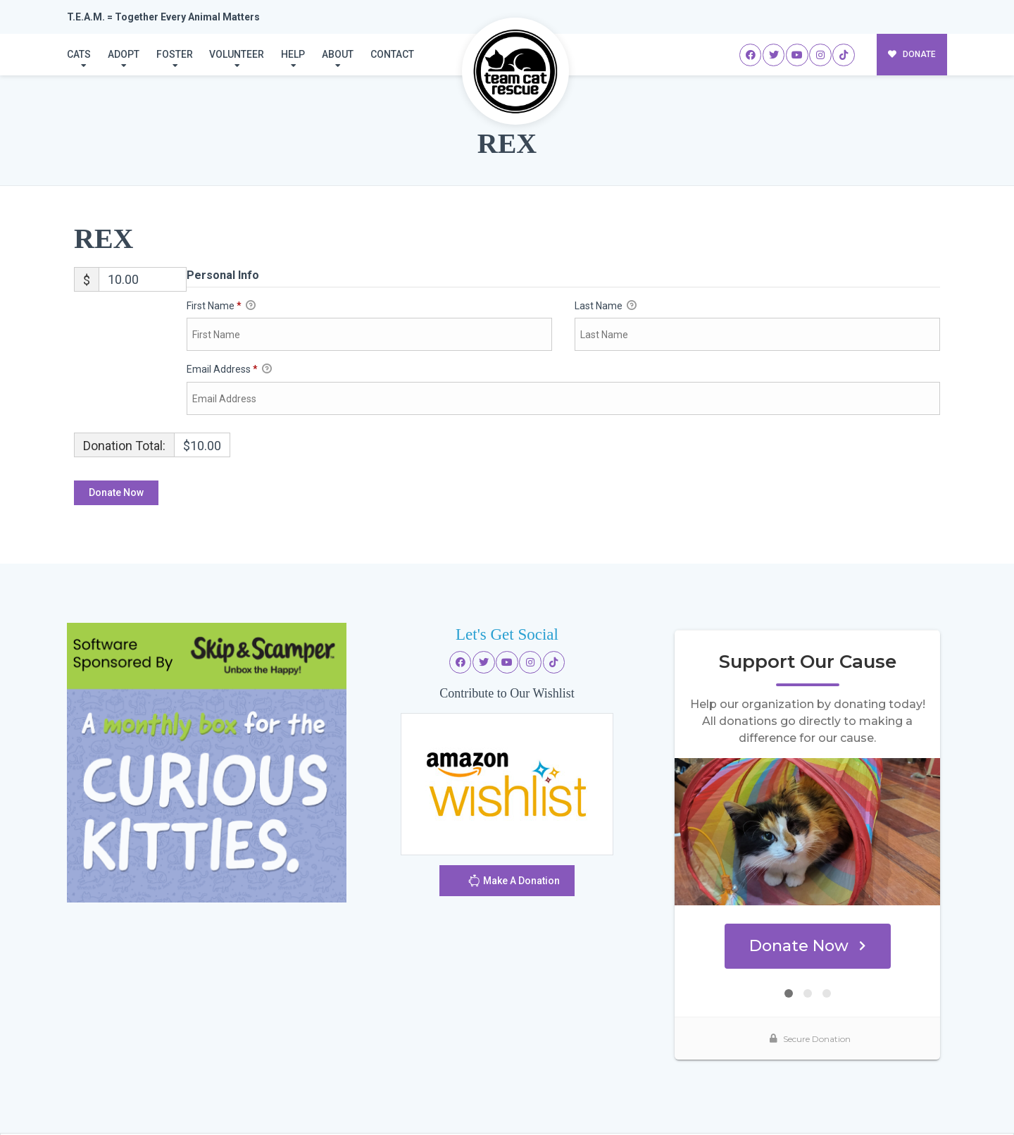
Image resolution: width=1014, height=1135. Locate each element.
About (337, 54)
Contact (392, 54)
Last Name (606, 306)
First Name (221, 306)
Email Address (229, 369)
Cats (79, 54)
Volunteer (236, 54)
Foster (174, 54)
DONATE (912, 54)
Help (293, 54)
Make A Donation (514, 882)
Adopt (123, 54)
